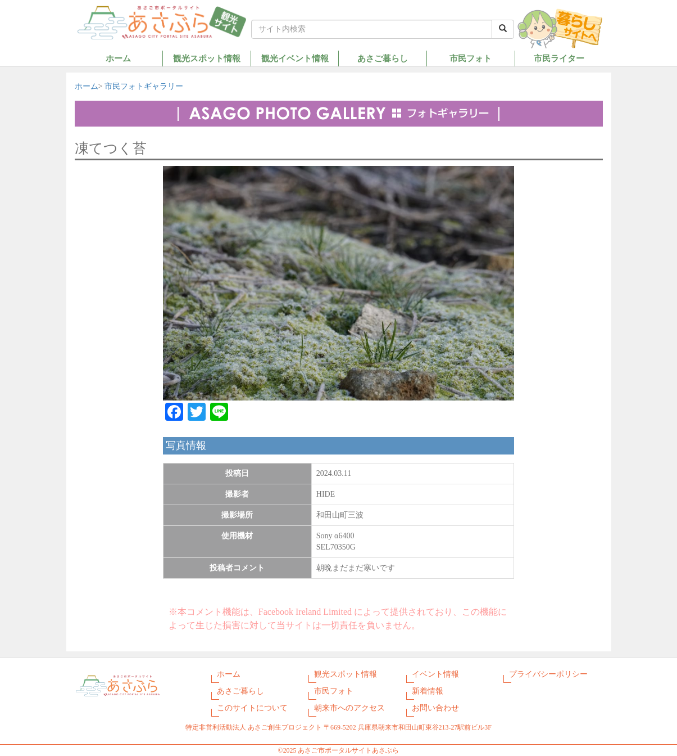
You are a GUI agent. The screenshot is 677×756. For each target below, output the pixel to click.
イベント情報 (435, 674)
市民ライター (559, 58)
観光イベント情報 (295, 58)
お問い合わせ (435, 708)
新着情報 (427, 691)
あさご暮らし (382, 58)
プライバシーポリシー (548, 674)
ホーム (118, 58)
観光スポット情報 (206, 58)
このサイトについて (252, 708)
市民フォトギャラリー (143, 86)
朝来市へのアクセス (349, 708)
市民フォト (470, 58)
